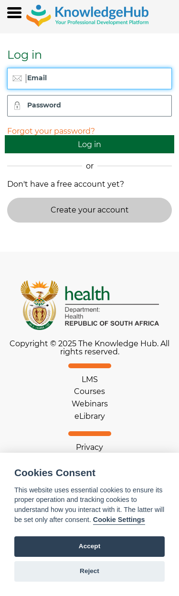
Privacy (89, 447)
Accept (89, 546)
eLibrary (89, 416)
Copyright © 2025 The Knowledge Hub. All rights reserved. (89, 348)
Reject (89, 571)
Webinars (90, 403)
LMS (90, 379)
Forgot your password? (51, 131)
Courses (89, 391)
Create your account (90, 209)
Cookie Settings (119, 519)
